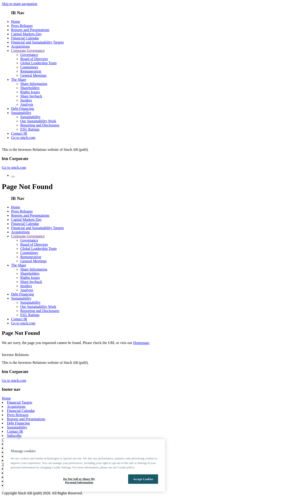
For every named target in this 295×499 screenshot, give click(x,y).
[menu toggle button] (13, 176)
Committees (29, 67)
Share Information (33, 84)
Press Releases (22, 26)
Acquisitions (20, 46)
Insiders (26, 100)
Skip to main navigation (19, 4)
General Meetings (33, 75)
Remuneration (30, 71)
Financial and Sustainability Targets (37, 42)
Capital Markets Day (26, 34)
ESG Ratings (29, 129)
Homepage (141, 343)
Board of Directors (34, 59)
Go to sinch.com (23, 138)
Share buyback (31, 96)
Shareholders (30, 88)
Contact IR (19, 133)
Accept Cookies (143, 479)
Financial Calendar (25, 38)
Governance (29, 55)
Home (15, 21)
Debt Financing (22, 109)
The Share (18, 80)
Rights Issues (30, 92)
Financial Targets (19, 402)
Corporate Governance (27, 51)
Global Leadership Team (38, 63)
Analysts (26, 104)
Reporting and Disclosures (39, 125)
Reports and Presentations (30, 30)
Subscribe (14, 436)
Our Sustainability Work (38, 121)
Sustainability (21, 113)
